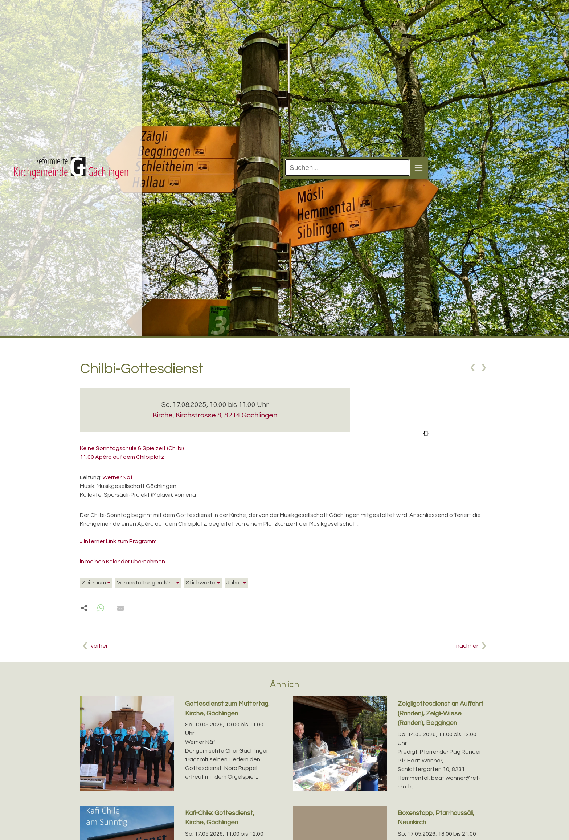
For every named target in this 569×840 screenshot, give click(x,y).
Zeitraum (94, 583)
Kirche (215, 415)
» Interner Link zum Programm (118, 541)
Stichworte (201, 583)
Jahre (234, 583)
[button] (100, 608)
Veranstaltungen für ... (146, 583)
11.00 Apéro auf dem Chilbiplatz (122, 457)
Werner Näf (117, 477)
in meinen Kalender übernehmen (122, 561)
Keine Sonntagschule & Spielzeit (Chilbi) (132, 448)
